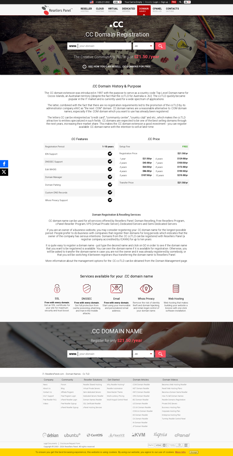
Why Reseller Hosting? (116, 385)
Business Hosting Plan (171, 407)
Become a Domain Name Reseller (174, 392)
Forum (63, 385)
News (45, 385)
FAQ (174, 2)
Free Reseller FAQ (49, 400)
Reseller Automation (115, 388)
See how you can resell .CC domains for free (117, 66)
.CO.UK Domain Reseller (141, 407)
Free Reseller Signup (69, 404)
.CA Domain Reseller (140, 419)
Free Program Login (68, 396)
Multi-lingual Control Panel (117, 400)
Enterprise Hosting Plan (171, 415)
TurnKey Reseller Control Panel (173, 419)
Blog (62, 388)
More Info (180, 452)
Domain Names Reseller (92, 400)
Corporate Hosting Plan (171, 411)
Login (155, 2)
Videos (45, 404)
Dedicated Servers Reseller (93, 396)
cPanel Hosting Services (92, 407)
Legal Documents (50, 443)
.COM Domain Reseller (141, 385)
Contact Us (47, 392)
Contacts (172, 9)
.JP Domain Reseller (140, 426)
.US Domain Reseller (140, 404)
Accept (194, 452)
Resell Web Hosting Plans (172, 388)
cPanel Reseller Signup (69, 407)
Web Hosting (176, 298)
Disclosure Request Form (70, 443)
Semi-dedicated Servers (92, 392)
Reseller (86, 9)
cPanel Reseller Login (69, 400)
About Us (47, 388)
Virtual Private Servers (91, 388)
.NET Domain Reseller (140, 388)
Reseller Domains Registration (173, 400)
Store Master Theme (114, 392)
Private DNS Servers (169, 404)
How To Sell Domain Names (173, 396)
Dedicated (128, 9)
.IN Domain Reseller (139, 423)
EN (186, 2)
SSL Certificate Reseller (92, 404)
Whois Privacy (146, 298)
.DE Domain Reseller (140, 415)
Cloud (100, 9)
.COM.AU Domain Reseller (142, 411)
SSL (57, 298)
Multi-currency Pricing (115, 396)
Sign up (164, 2)
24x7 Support (48, 396)
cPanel (157, 9)
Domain (144, 9)
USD (116, 2)
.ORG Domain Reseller (140, 396)
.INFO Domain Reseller (141, 392)
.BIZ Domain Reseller (140, 400)
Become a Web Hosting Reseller (174, 385)
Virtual (113, 9)
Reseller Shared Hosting (92, 385)
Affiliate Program (67, 392)
